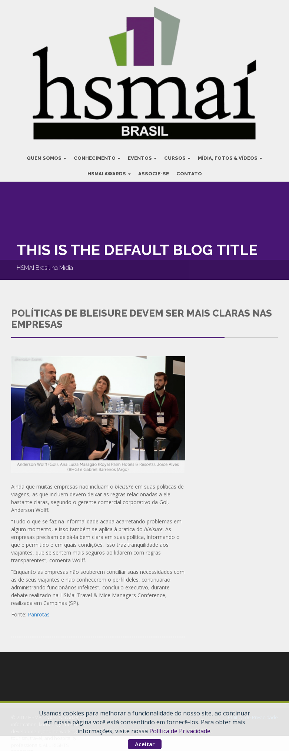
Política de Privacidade (179, 731)
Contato (189, 169)
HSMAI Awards (109, 169)
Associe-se (153, 169)
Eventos (142, 153)
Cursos (177, 153)
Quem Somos (46, 153)
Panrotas (39, 609)
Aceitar (145, 744)
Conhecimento (97, 153)
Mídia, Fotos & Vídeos (230, 153)
